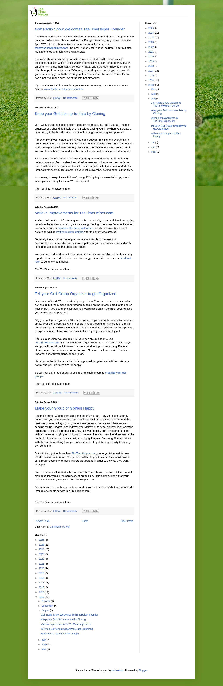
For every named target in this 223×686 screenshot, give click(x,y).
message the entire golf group (75, 227)
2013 (42, 596)
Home (85, 521)
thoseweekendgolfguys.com (51, 47)
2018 (42, 578)
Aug (153, 98)
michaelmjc (118, 670)
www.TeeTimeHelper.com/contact (64, 89)
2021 (42, 563)
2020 (42, 568)
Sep (153, 93)
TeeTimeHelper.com (47, 342)
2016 (42, 587)
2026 (42, 539)
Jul (153, 142)
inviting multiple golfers (69, 231)
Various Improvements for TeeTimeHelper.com (74, 213)
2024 (42, 549)
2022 (42, 558)
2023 (42, 554)
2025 (42, 544)
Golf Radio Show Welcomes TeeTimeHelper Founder (80, 29)
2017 (42, 582)
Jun (153, 147)
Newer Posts (42, 521)
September (47, 605)
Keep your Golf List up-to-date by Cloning (70, 113)
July (44, 639)
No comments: (70, 98)
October (46, 601)
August (45, 610)
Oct (153, 89)
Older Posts (127, 521)
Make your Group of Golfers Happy (64, 408)
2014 (42, 592)
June (44, 644)
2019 (42, 573)
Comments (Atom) (60, 526)
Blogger (143, 670)
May (44, 649)
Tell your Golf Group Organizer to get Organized (75, 294)
